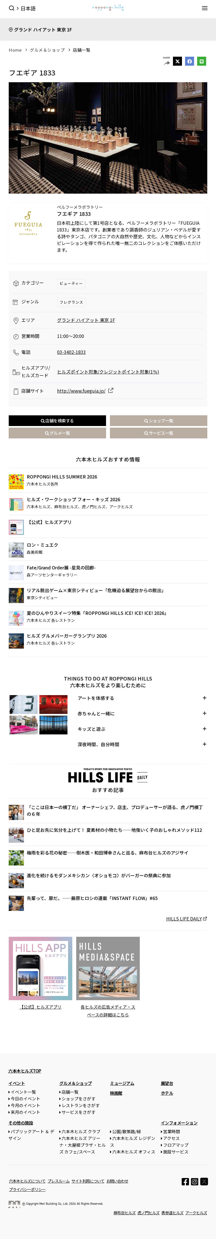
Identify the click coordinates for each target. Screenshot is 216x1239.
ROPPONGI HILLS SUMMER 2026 (62, 476)
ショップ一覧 (158, 420)
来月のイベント (25, 1112)
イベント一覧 (23, 1091)
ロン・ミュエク (42, 544)
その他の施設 (20, 1122)
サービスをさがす (78, 1112)
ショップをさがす (78, 1098)
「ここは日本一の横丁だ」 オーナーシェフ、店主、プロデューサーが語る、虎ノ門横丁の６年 (115, 810)
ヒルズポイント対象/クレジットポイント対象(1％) (108, 371)
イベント (16, 1083)
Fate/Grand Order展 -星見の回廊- (61, 567)
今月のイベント (25, 1105)
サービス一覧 (158, 433)
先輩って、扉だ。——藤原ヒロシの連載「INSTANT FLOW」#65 (92, 898)
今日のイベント (25, 1098)
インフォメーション (179, 1122)
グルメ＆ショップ (47, 50)
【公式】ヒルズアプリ (49, 522)
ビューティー (71, 283)
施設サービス (175, 1151)
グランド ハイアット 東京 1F (43, 29)
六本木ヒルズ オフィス (133, 1151)
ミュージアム (122, 1083)
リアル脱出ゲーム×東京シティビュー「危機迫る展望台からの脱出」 (96, 590)
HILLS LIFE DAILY (184, 918)
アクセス (171, 1138)
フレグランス (71, 302)
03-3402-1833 (71, 352)
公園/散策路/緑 (126, 1131)
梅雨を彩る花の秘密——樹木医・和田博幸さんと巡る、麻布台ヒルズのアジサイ (107, 852)
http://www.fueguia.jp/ (81, 390)
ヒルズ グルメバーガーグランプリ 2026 (67, 635)
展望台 (167, 1083)
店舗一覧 (81, 50)
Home (15, 50)
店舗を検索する (57, 420)
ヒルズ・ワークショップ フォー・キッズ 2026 (73, 499)
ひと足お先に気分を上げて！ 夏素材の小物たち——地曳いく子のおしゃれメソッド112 (114, 829)
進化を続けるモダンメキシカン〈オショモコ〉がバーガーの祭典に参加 (99, 875)
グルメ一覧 (57, 433)
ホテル (167, 1093)
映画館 (116, 1093)
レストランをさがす (81, 1105)
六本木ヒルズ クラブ (81, 1131)
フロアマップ (175, 1145)
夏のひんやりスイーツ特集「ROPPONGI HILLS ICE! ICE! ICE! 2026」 (98, 613)
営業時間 (171, 1131)
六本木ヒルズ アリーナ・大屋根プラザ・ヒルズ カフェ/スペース (82, 1144)
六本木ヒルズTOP (24, 1070)
